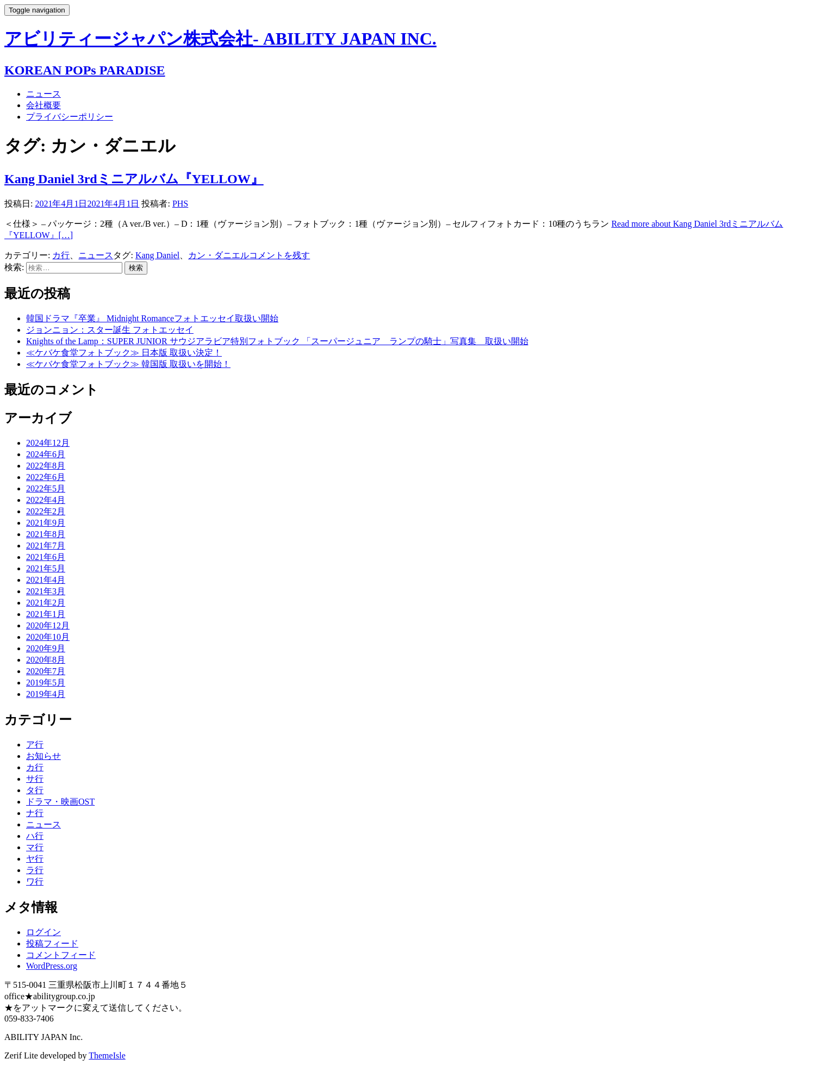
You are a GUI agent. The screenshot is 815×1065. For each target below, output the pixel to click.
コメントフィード (61, 955)
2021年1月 (45, 614)
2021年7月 (45, 545)
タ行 (34, 790)
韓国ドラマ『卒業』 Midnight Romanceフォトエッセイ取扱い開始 (152, 318)
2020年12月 (48, 625)
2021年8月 (45, 534)
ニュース (43, 93)
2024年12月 (48, 442)
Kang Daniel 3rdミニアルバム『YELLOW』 (134, 179)
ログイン (43, 932)
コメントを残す (279, 255)
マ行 (34, 847)
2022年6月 (45, 477)
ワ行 (34, 881)
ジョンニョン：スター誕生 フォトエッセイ (110, 329)
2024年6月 (45, 454)
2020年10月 (48, 637)
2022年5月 (45, 488)
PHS (180, 203)
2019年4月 (45, 694)
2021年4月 (45, 579)
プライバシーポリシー (69, 116)
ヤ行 (34, 858)
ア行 (34, 744)
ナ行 (34, 813)
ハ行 (34, 835)
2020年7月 (45, 671)
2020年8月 (45, 659)
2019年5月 (45, 682)
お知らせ (43, 756)
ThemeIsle (107, 1055)
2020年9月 (45, 648)
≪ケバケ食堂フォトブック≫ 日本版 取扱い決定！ (124, 352)
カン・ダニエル (218, 255)
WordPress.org (51, 965)
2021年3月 (45, 591)
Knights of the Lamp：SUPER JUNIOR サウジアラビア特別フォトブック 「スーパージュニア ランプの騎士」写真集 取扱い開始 (277, 341)
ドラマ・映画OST (60, 801)
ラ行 (34, 870)
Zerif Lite (22, 1055)
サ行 (34, 778)
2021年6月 (45, 557)
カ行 (61, 255)
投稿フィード (52, 943)
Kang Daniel (157, 255)
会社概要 (43, 105)
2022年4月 (45, 500)
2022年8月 (45, 465)
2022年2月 (45, 511)
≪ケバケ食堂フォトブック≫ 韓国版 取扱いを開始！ (128, 364)
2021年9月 (45, 522)
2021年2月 (45, 602)
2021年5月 (45, 568)
